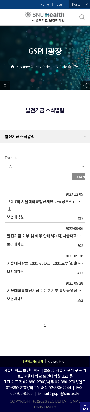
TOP (85, 409)
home (5, 85)
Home (45, 4)
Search (79, 176)
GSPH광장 (26, 66)
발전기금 (45, 66)
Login (60, 4)
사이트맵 (7, 17)
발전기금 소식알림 (68, 66)
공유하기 (85, 85)
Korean (77, 4)
